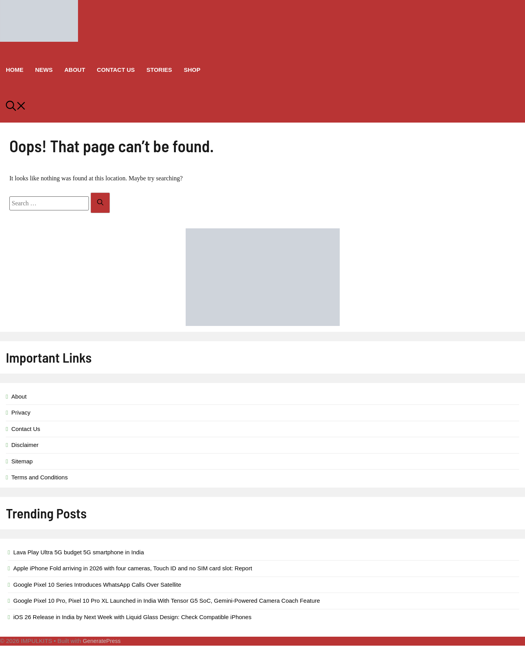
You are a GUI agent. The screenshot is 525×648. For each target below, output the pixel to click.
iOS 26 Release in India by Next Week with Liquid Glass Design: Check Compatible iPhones (132, 617)
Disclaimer (25, 444)
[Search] (100, 202)
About (74, 69)
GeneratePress (102, 641)
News (44, 69)
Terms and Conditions (39, 477)
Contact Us (116, 69)
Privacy (20, 412)
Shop (192, 69)
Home (14, 69)
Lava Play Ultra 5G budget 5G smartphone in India (78, 552)
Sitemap (22, 461)
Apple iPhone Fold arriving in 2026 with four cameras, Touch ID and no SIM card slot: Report (132, 568)
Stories (159, 69)
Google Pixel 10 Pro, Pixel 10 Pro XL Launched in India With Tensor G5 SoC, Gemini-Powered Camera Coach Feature (166, 600)
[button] (262, 107)
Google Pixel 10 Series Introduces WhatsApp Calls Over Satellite (97, 584)
